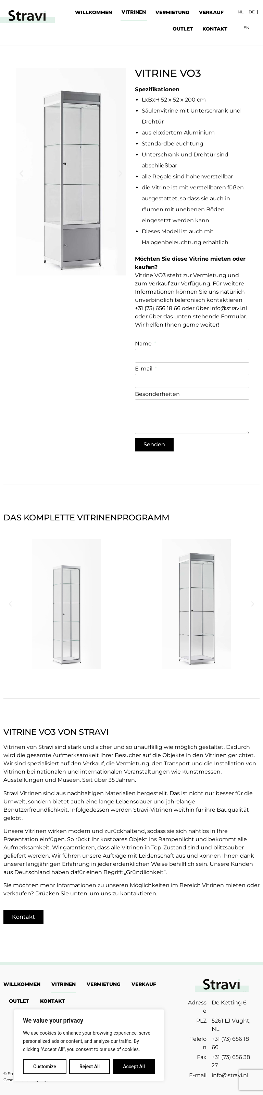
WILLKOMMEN (93, 12)
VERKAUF (211, 12)
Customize (44, 1066)
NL (240, 11)
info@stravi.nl (228, 308)
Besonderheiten (157, 394)
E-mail (144, 369)
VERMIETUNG (172, 12)
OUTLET (183, 29)
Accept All (134, 1066)
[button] (21, 173)
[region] (89, 1045)
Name (144, 344)
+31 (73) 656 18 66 (157, 308)
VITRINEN (134, 12)
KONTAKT (214, 29)
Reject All (89, 1066)
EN (246, 27)
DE (252, 11)
